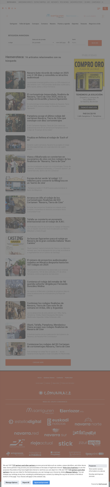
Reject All (26, 482)
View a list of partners (70, 467)
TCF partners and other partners (23, 465)
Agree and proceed (41, 482)
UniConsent (103, 484)
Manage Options (72, 472)
